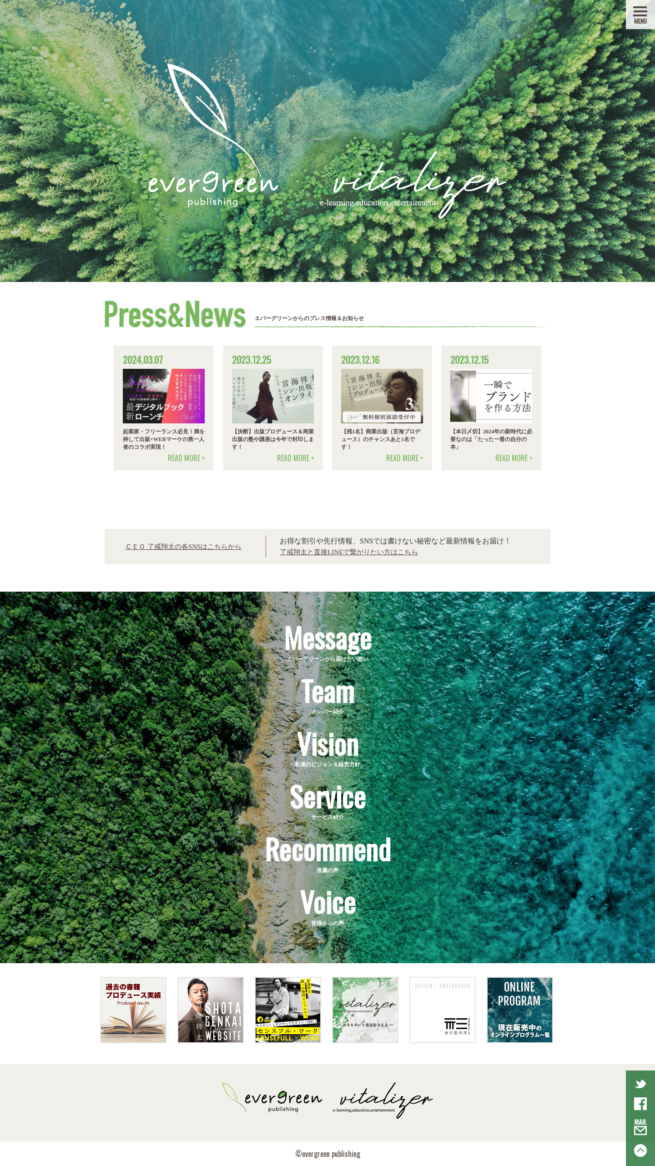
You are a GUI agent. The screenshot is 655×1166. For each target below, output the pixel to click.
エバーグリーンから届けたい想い (327, 640)
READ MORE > (186, 457)
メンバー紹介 (327, 693)
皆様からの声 (327, 904)
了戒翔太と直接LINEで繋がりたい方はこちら (358, 552)
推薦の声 (327, 852)
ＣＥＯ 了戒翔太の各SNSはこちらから (187, 546)
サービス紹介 (327, 799)
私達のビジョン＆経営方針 (327, 746)
